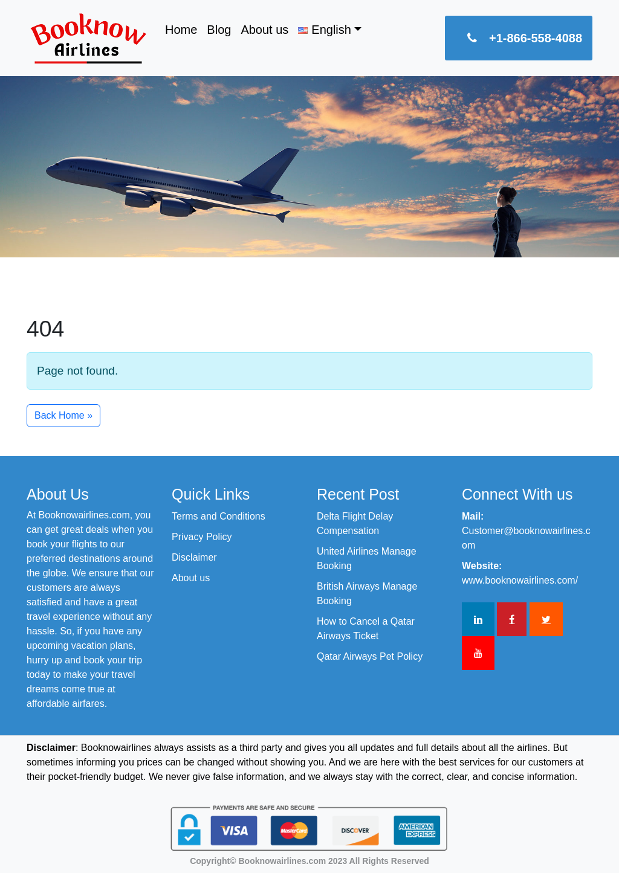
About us (264, 29)
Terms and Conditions (218, 516)
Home (181, 29)
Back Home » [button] (63, 415)
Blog (219, 29)
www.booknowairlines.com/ (520, 580)
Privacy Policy (202, 537)
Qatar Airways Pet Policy (370, 656)
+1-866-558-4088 (518, 38)
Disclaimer (194, 557)
